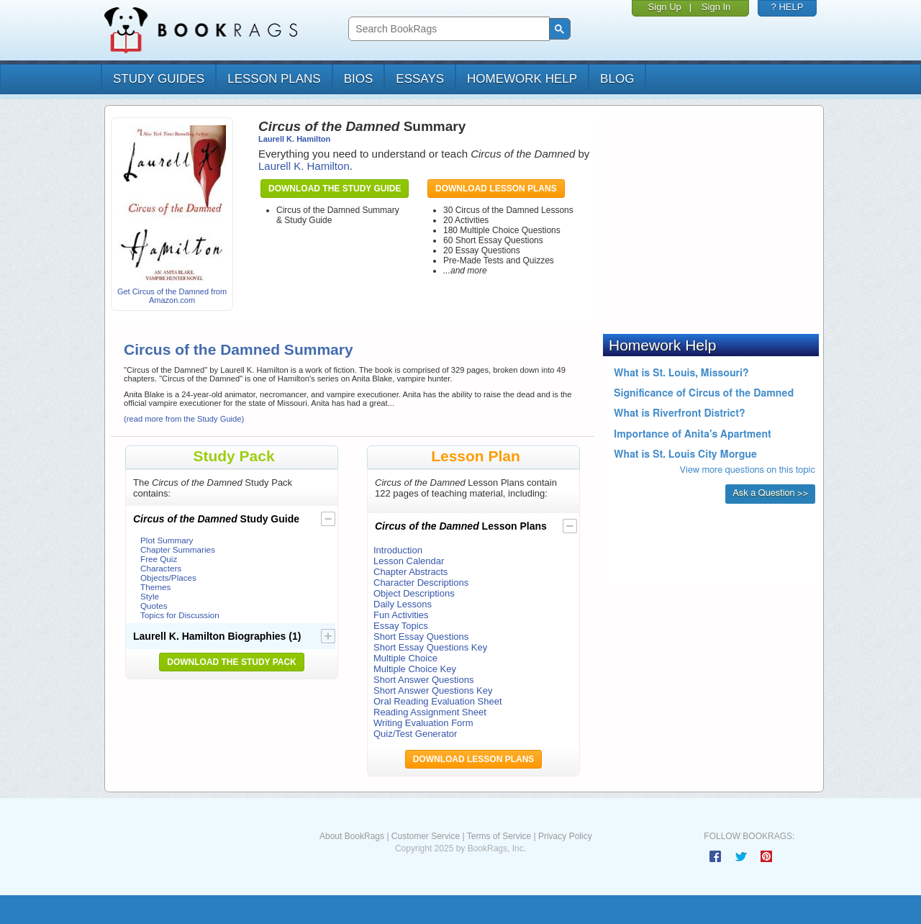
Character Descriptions (420, 582)
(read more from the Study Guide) (184, 419)
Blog (617, 79)
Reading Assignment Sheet (429, 712)
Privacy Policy (565, 836)
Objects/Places (168, 577)
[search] (447, 29)
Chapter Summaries (177, 549)
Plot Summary (166, 540)
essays (420, 79)
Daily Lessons (402, 604)
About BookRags (351, 836)
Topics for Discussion (179, 615)
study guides (158, 79)
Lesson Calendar (408, 561)
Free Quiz (158, 558)
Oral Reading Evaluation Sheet (437, 701)
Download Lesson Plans (496, 189)
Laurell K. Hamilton (294, 139)
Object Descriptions (414, 593)
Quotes (154, 605)
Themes (155, 587)
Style (149, 596)
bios (358, 79)
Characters (160, 568)
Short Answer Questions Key (432, 690)
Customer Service (425, 836)
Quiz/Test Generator (415, 733)
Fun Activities (401, 615)
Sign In (716, 6)
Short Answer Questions (423, 679)
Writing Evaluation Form (423, 722)
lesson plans (273, 79)
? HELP (787, 6)
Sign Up (664, 6)
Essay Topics (400, 625)
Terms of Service (499, 836)
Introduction (397, 550)
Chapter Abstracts (410, 571)
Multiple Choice (405, 658)
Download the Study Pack (231, 662)
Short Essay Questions (420, 636)
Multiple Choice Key (414, 668)
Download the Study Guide (334, 189)
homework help (522, 79)
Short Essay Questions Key (430, 647)
